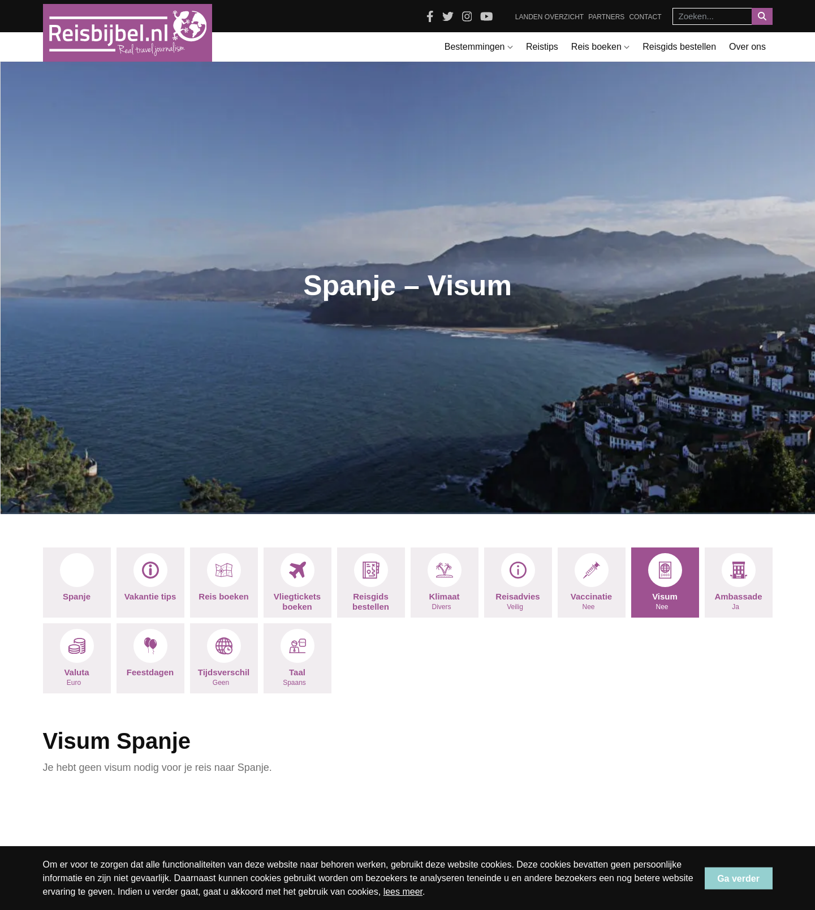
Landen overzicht (549, 17)
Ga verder (738, 878)
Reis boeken (600, 46)
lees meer (402, 891)
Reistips (542, 46)
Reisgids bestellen (679, 46)
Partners (606, 17)
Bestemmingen (479, 46)
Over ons (747, 46)
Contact (645, 17)
